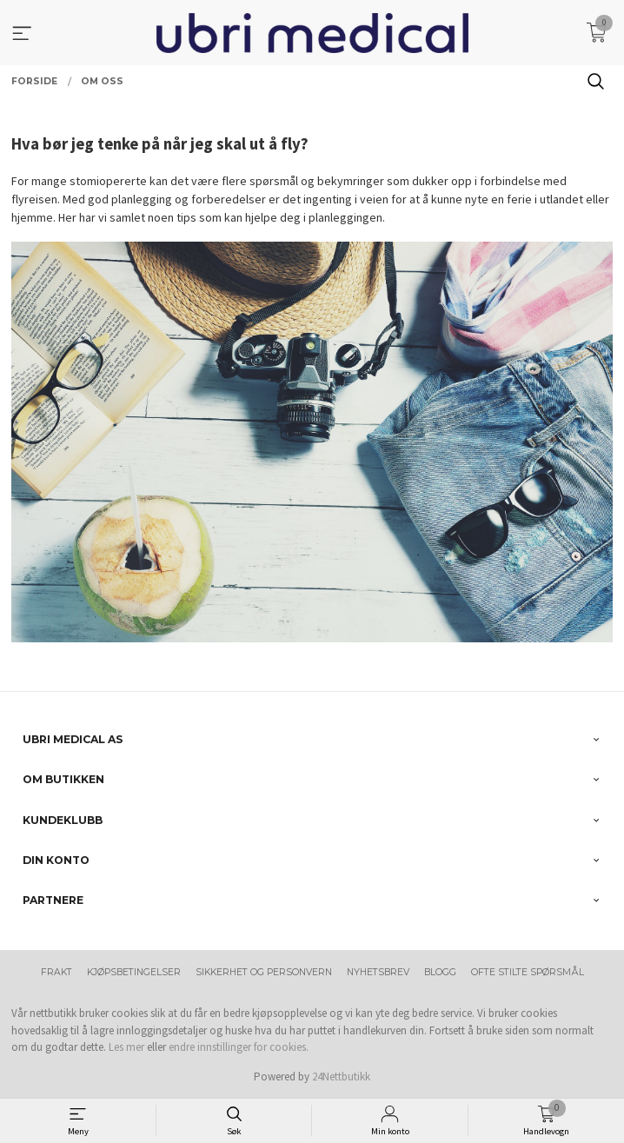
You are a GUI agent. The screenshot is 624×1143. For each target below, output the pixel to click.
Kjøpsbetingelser (134, 972)
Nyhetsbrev (378, 972)
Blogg (440, 972)
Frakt (56, 972)
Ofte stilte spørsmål (527, 972)
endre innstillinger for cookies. (239, 1047)
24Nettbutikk (341, 1076)
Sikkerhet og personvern (264, 972)
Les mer (126, 1047)
